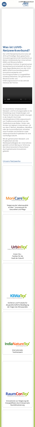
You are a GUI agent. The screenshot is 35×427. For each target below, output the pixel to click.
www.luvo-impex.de (11, 418)
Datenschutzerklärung (13, 420)
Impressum (4, 420)
